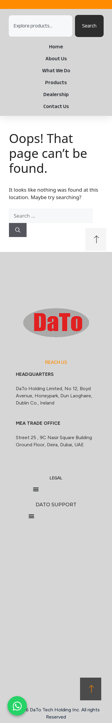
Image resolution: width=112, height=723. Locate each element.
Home (56, 46)
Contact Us (56, 106)
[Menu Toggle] (36, 489)
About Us (56, 58)
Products (56, 82)
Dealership (56, 94)
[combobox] (40, 26)
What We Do (56, 70)
